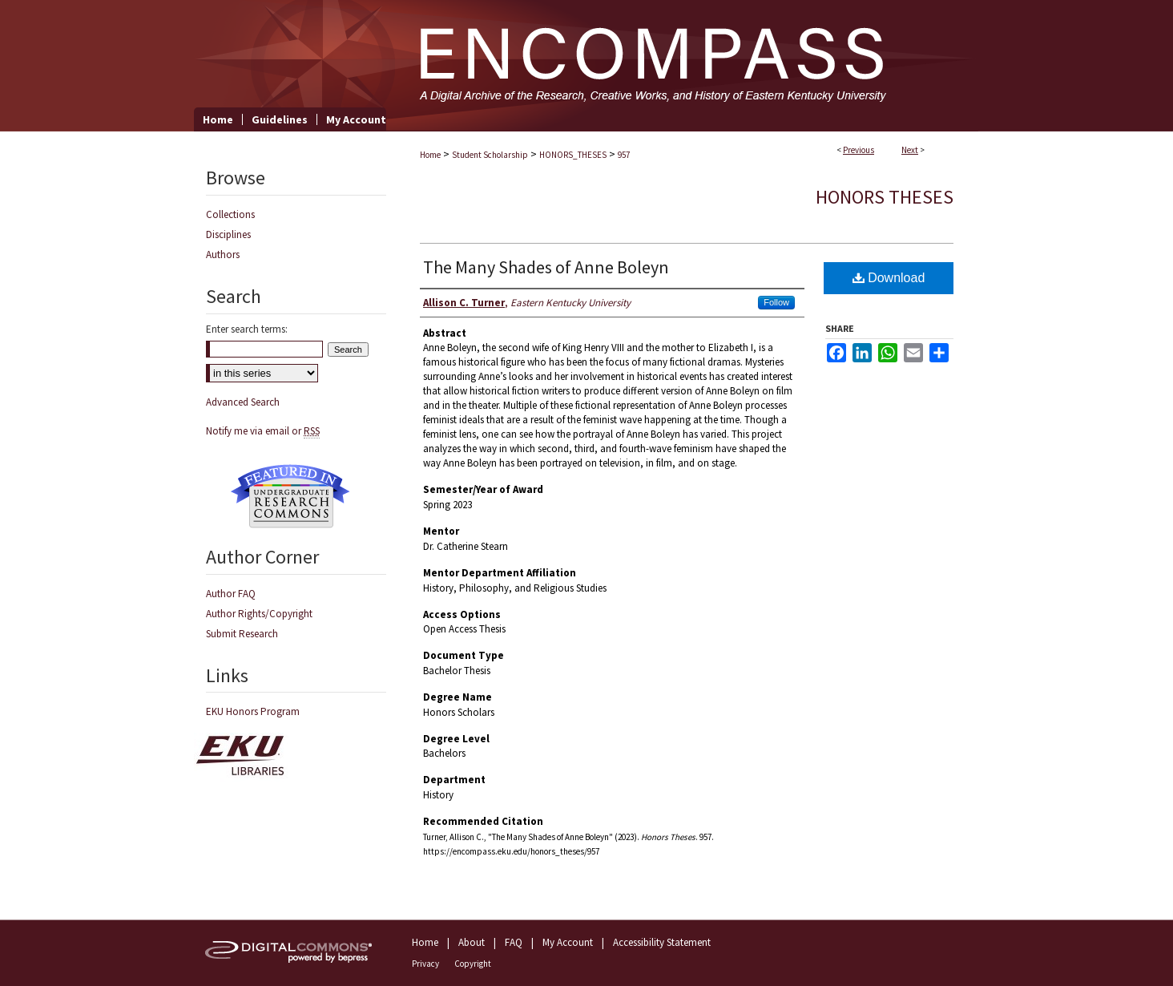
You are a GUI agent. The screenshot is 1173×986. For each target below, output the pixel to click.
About (471, 942)
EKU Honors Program (253, 711)
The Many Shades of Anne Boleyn (546, 267)
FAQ (513, 942)
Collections (230, 214)
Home (430, 154)
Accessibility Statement (662, 942)
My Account (567, 942)
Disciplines (228, 234)
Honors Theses (884, 196)
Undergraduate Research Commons (290, 496)
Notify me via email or (263, 431)
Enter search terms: (247, 329)
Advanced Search (243, 402)
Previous (858, 150)
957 (624, 154)
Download (889, 278)
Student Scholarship (490, 154)
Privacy (425, 963)
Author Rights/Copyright (259, 613)
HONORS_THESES (573, 154)
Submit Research (242, 633)
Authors (223, 254)
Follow (776, 302)
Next (909, 150)
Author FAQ (231, 593)
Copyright (472, 963)
